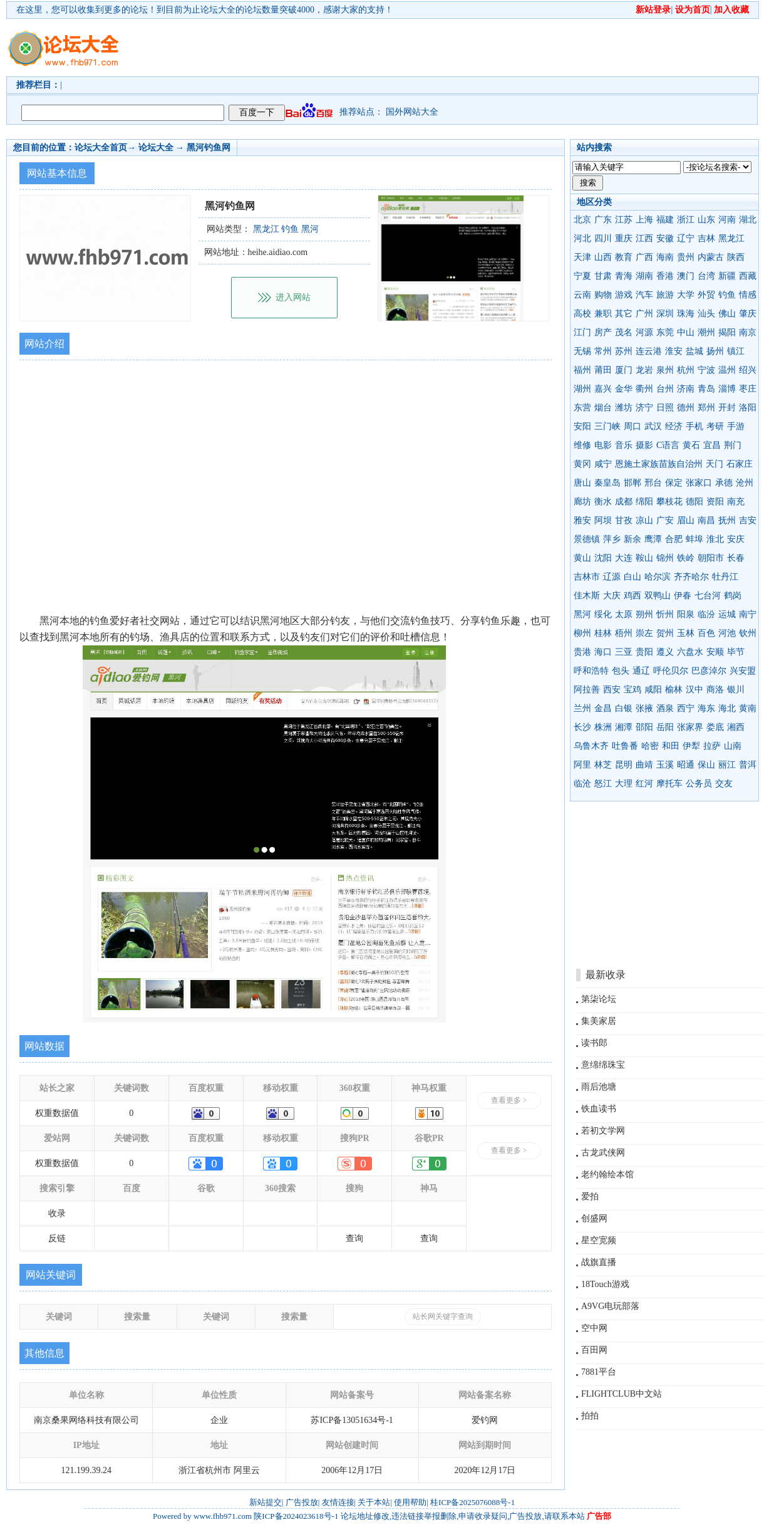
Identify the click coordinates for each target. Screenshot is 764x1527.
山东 (706, 219)
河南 (727, 219)
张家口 (699, 482)
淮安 (674, 351)
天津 (582, 257)
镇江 (736, 351)
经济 (674, 426)
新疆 (727, 276)
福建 (665, 219)
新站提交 (265, 1502)
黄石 (691, 445)
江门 (582, 332)
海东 (706, 708)
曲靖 (644, 764)
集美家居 (598, 1021)
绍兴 (747, 370)
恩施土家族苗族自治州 (659, 464)
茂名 (623, 332)
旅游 (665, 295)
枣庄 (747, 388)
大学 (685, 295)
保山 (706, 764)
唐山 (582, 482)
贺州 (665, 633)
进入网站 (293, 297)
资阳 (715, 501)
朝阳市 (711, 558)
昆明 (623, 764)
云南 (582, 295)
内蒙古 (711, 257)
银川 (736, 689)
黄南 (747, 708)
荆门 (732, 445)
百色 (706, 633)
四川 (603, 238)
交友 (724, 783)
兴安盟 (743, 670)
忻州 (665, 614)
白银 (623, 708)
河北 (582, 238)
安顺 (715, 652)
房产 (603, 332)
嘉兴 (603, 388)
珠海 (685, 313)
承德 (724, 482)
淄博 (727, 388)
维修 (582, 445)
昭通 (685, 764)
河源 (644, 332)
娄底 (715, 727)
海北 (727, 708)
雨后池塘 (598, 1087)
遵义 (665, 652)
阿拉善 (587, 689)
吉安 (747, 520)
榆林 (674, 689)
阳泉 (685, 614)
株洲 (603, 727)
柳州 (582, 633)
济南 (685, 388)
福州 (582, 370)
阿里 (582, 764)
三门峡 (607, 426)
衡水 (603, 501)
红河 (644, 783)
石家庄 (739, 464)
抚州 (727, 520)
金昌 (603, 708)
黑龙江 (731, 238)
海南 (665, 257)
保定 (674, 482)
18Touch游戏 (605, 1284)
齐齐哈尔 (691, 576)
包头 (620, 670)
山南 (732, 746)
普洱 (747, 764)
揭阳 (727, 332)
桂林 (603, 633)
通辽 (641, 670)
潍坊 (623, 407)
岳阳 (665, 727)
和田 (670, 746)
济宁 (644, 407)
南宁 (747, 614)
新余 (632, 539)
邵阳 (644, 727)
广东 (603, 219)
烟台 (603, 407)
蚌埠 (694, 539)
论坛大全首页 (101, 147)
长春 (736, 558)
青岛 (706, 388)
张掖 (644, 708)
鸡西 (632, 595)
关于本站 (374, 1502)
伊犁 (691, 746)
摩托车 (669, 783)
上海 (644, 219)
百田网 (594, 1350)
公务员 (699, 783)
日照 (665, 407)
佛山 (727, 313)
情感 (747, 295)
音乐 (623, 445)
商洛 (715, 689)
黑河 (582, 614)
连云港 (649, 351)
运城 (727, 614)
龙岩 (644, 370)
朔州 (644, 614)
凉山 (644, 520)
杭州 (685, 370)
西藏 (747, 276)
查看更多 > (509, 1100)
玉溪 (665, 764)
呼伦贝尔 (670, 670)
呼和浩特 (591, 670)
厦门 (623, 370)
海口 (603, 652)
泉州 (665, 370)
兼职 (603, 313)
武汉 (653, 426)
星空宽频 (598, 1240)
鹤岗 (732, 595)
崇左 (644, 633)
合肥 (674, 539)
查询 (354, 1238)
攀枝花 (669, 501)
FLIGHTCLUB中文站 (621, 1394)
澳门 (685, 276)
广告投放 (302, 1502)
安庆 (736, 539)
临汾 (706, 614)
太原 (623, 614)
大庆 (612, 595)
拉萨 (712, 746)
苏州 (623, 351)
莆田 (603, 370)
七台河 (707, 595)
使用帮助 (410, 1502)
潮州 (706, 332)
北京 (582, 219)
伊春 (682, 595)
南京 (747, 332)
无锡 (582, 351)
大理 (623, 783)
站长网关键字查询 (443, 1316)
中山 (685, 332)
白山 (632, 576)
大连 (623, 558)
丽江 (727, 764)
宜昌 (712, 445)
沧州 (744, 482)
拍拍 (590, 1415)
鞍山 (644, 558)
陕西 (736, 257)
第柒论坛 (598, 999)
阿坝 (603, 520)
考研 (715, 426)
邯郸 (632, 482)
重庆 (623, 238)
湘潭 (623, 727)
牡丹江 (725, 576)
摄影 (644, 445)
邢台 (653, 482)
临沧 (582, 783)
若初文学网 (603, 1130)
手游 (736, 426)
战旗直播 (598, 1262)
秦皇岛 (607, 482)
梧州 (623, 633)
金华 (623, 388)
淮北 (715, 539)
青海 (623, 276)
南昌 (706, 520)
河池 (727, 633)
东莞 (665, 332)
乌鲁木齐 (591, 746)
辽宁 (685, 238)
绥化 (603, 614)
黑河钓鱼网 (208, 147)
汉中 (694, 689)
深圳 (665, 313)
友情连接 (338, 1502)
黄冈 (582, 464)
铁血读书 (598, 1108)
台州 (665, 388)
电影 (603, 445)
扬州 (715, 351)
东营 (582, 407)
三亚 (623, 652)
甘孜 (623, 520)
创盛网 (594, 1218)
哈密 (650, 746)
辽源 (612, 576)
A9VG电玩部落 (610, 1306)
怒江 (603, 783)
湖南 (644, 276)
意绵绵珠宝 (603, 1065)
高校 (582, 313)
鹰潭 (653, 539)
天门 (714, 464)
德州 (685, 407)
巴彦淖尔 (708, 670)
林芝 (603, 764)
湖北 (747, 219)
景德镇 (587, 539)
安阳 (582, 426)
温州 (727, 370)
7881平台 (598, 1372)
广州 (644, 313)
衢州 (644, 388)
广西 (644, 257)
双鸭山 (657, 595)
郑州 (706, 407)
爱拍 (590, 1196)
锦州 (665, 558)
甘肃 (603, 276)
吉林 (706, 238)
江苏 (623, 219)
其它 (623, 313)
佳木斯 (587, 595)
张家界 (690, 727)
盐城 (694, 351)
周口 (632, 426)
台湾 (706, 276)
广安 (665, 520)
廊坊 (582, 501)
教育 (623, 257)
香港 (665, 276)
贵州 (685, 257)
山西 (603, 257)
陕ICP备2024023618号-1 (296, 1516)
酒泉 (665, 708)
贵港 (582, 652)
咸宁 (603, 464)
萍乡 (612, 539)
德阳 (694, 501)
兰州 (582, 708)
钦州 (747, 633)
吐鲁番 (625, 746)
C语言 (667, 445)
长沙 (582, 727)
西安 (612, 689)
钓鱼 (727, 295)
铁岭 (685, 558)
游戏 (623, 295)
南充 (736, 501)
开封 (727, 407)
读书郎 (594, 1043)
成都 (623, 501)
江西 (644, 238)
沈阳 (603, 558)
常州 (603, 351)
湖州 (582, 388)
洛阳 (747, 407)
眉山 (685, 520)
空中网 (594, 1328)
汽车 (644, 295)
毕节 (736, 652)
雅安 (582, 520)
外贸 (706, 295)
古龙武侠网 (603, 1152)
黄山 (582, 558)
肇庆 (747, 313)
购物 (603, 295)
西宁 (685, 708)
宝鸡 (632, 689)
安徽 (665, 238)
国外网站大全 (412, 112)
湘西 (736, 727)
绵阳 (644, 501)
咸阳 (653, 689)
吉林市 (587, 576)
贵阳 (644, 652)
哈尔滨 (657, 576)
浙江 (685, 219)
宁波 (706, 370)
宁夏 (582, 276)
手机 (694, 426)
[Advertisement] (192, 58)
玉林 (685, 633)
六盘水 (690, 652)
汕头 (706, 313)
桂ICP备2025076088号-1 (472, 1502)
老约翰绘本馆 (607, 1174)
